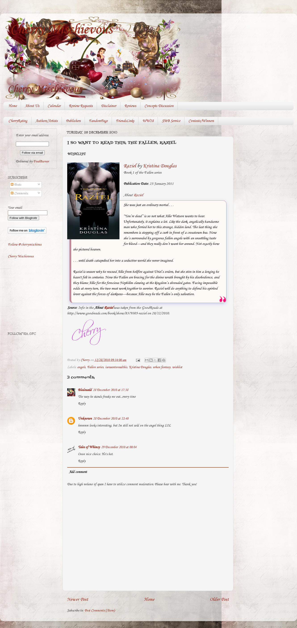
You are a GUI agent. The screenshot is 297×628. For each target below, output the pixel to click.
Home (12, 106)
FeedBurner (41, 162)
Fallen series (95, 367)
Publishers (73, 121)
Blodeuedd (85, 390)
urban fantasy (161, 367)
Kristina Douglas (159, 166)
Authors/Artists (47, 121)
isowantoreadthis (116, 367)
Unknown (85, 419)
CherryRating (17, 121)
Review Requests (81, 106)
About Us (32, 106)
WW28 (148, 121)
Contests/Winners (201, 121)
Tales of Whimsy (89, 447)
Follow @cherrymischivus (24, 245)
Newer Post (77, 599)
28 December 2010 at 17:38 (110, 390)
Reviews (130, 106)
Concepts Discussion (159, 106)
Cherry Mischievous (61, 30)
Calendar (54, 106)
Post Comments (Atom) (100, 611)
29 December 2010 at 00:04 (118, 447)
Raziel (129, 166)
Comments (19, 193)
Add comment (78, 472)
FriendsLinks (125, 121)
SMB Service (171, 121)
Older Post (219, 599)
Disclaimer (108, 106)
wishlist (177, 367)
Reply (82, 404)
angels (81, 367)
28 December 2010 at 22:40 (110, 419)
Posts (16, 185)
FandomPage (98, 121)
